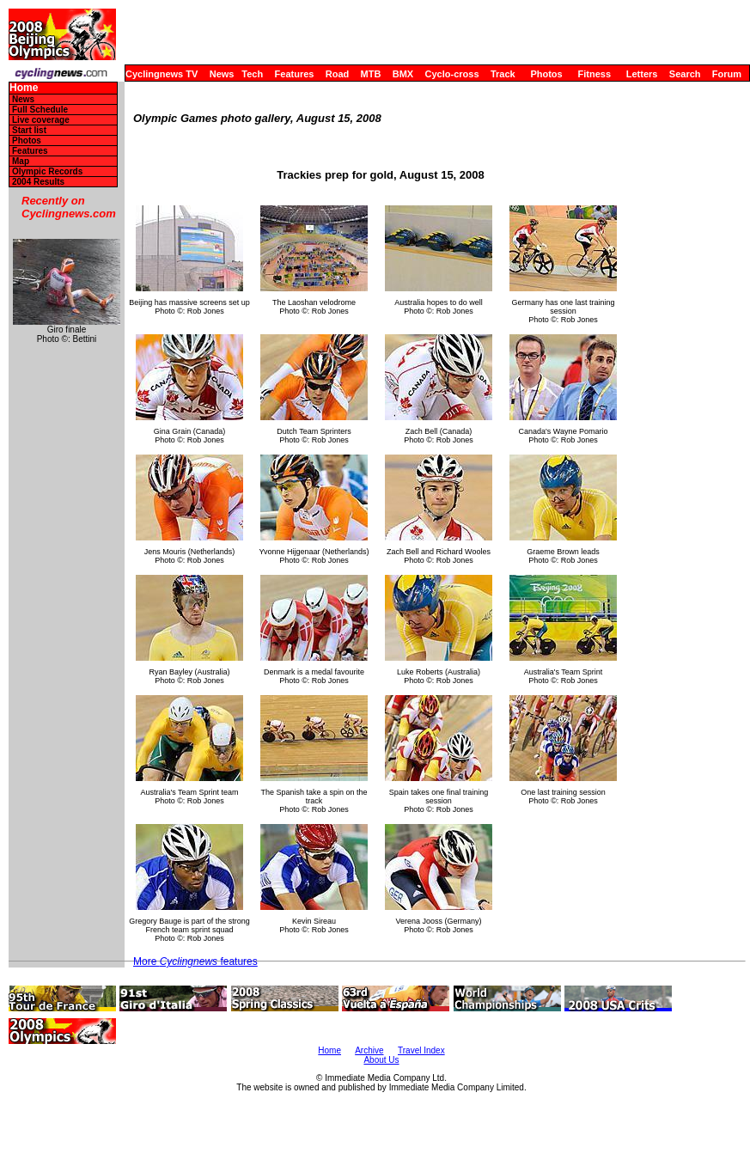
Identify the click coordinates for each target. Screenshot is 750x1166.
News (222, 74)
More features (195, 961)
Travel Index (421, 1050)
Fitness (594, 74)
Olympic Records (47, 171)
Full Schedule (40, 109)
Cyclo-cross (452, 74)
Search (685, 74)
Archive (369, 1050)
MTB (371, 74)
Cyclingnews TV (161, 74)
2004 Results (38, 181)
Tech (252, 74)
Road (338, 74)
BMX (403, 74)
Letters (642, 74)
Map (20, 161)
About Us (381, 1060)
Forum (726, 74)
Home (23, 88)
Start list (29, 130)
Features (294, 74)
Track (503, 74)
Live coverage (41, 120)
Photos (546, 74)
